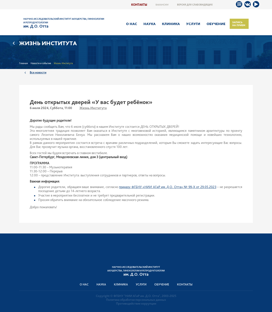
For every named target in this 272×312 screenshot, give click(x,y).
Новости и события (41, 63)
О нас (131, 24)
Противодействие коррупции (136, 303)
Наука (149, 24)
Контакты (139, 4)
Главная (23, 63)
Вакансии (162, 4)
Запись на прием (238, 24)
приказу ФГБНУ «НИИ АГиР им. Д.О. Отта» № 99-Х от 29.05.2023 (167, 187)
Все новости (38, 72)
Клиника (171, 24)
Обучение (216, 24)
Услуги (193, 24)
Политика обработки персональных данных (136, 300)
